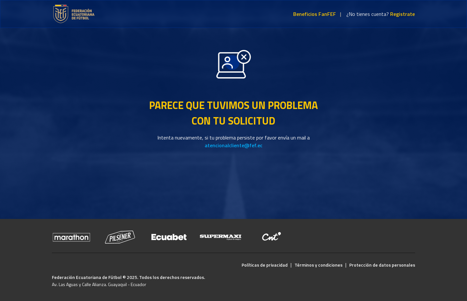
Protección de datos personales (382, 264)
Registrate (402, 14)
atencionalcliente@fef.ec (233, 145)
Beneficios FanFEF (314, 14)
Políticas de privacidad (265, 264)
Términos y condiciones (318, 264)
